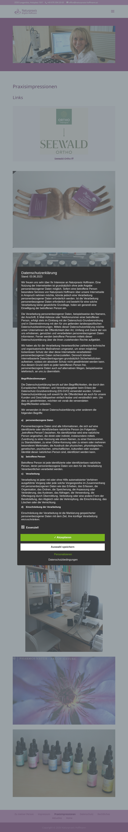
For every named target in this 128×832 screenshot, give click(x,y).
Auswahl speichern (62, 547)
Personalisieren (63, 554)
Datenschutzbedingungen (63, 559)
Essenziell (30, 527)
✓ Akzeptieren (62, 537)
